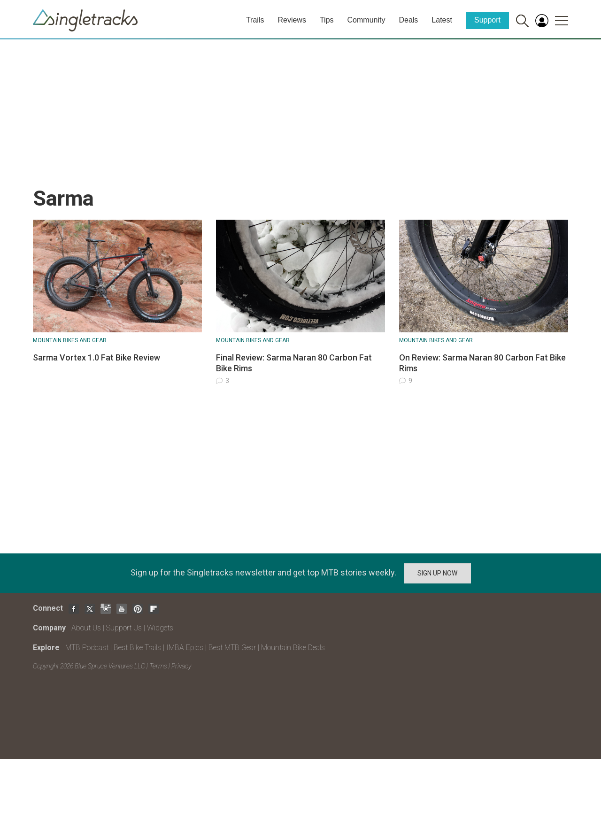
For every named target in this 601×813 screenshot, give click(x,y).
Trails (255, 20)
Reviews (291, 20)
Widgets (160, 627)
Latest (441, 20)
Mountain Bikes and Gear (70, 340)
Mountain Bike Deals (293, 647)
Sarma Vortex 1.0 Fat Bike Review (96, 357)
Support (487, 20)
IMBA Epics (184, 647)
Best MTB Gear (232, 647)
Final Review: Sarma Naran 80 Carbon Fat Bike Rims (294, 363)
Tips (327, 20)
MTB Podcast (86, 647)
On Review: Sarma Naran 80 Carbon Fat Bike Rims (482, 363)
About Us (86, 627)
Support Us (124, 627)
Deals (408, 20)
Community (366, 20)
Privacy (181, 666)
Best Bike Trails (137, 647)
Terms (158, 666)
